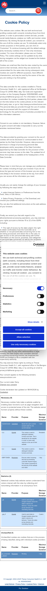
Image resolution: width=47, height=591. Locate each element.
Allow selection (23, 337)
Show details (33, 322)
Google (14, 432)
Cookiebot (4, 392)
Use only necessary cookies (23, 344)
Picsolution (15, 457)
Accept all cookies (23, 329)
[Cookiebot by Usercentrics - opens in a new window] (33, 245)
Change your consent (8, 385)
